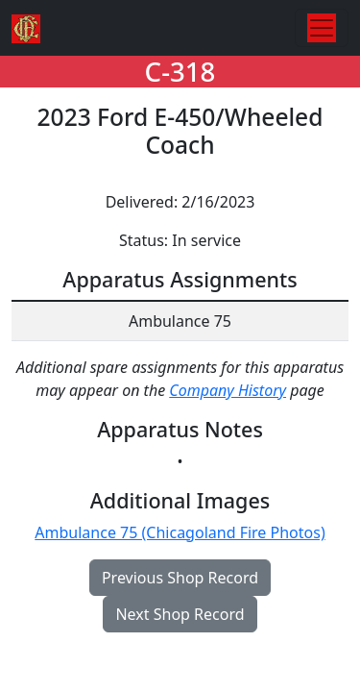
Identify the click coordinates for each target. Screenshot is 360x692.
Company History (227, 390)
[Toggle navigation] (321, 28)
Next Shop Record (179, 614)
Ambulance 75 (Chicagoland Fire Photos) (179, 532)
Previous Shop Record (180, 577)
